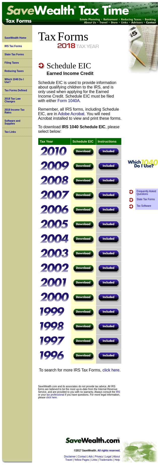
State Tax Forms (14, 54)
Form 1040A (69, 101)
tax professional (55, 394)
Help (117, 459)
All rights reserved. (108, 450)
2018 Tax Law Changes (13, 100)
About (116, 456)
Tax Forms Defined (16, 90)
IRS (118, 392)
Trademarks (105, 459)
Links (94, 459)
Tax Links (10, 132)
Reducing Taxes (14, 71)
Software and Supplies (12, 122)
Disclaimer (70, 456)
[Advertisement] (143, 117)
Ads (90, 456)
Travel (68, 459)
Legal (108, 456)
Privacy (99, 456)
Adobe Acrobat (71, 114)
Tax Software (144, 205)
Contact (82, 456)
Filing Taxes (12, 62)
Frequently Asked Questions (146, 192)
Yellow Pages (81, 459)
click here (111, 370)
